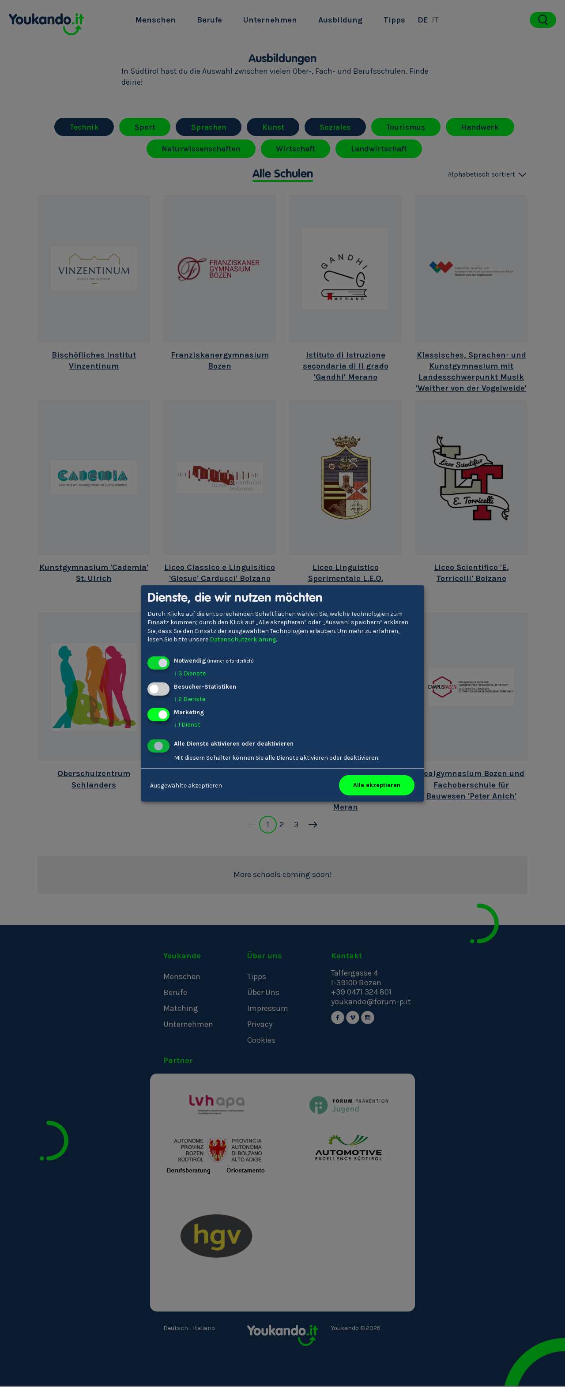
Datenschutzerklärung (243, 639)
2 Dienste (189, 699)
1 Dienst (187, 724)
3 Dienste (190, 673)
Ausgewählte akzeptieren (186, 785)
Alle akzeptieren (376, 785)
